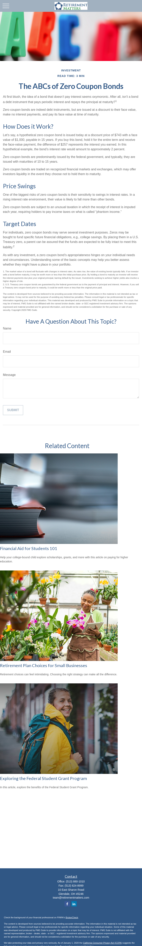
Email (7, 351)
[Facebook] (67, 903)
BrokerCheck (72, 917)
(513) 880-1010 (75, 881)
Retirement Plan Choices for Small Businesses (43, 665)
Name (7, 328)
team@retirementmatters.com (71, 897)
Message (9, 375)
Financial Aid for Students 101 (28, 548)
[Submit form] (13, 410)
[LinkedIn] (74, 903)
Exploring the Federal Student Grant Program (43, 778)
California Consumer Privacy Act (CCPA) (102, 943)
